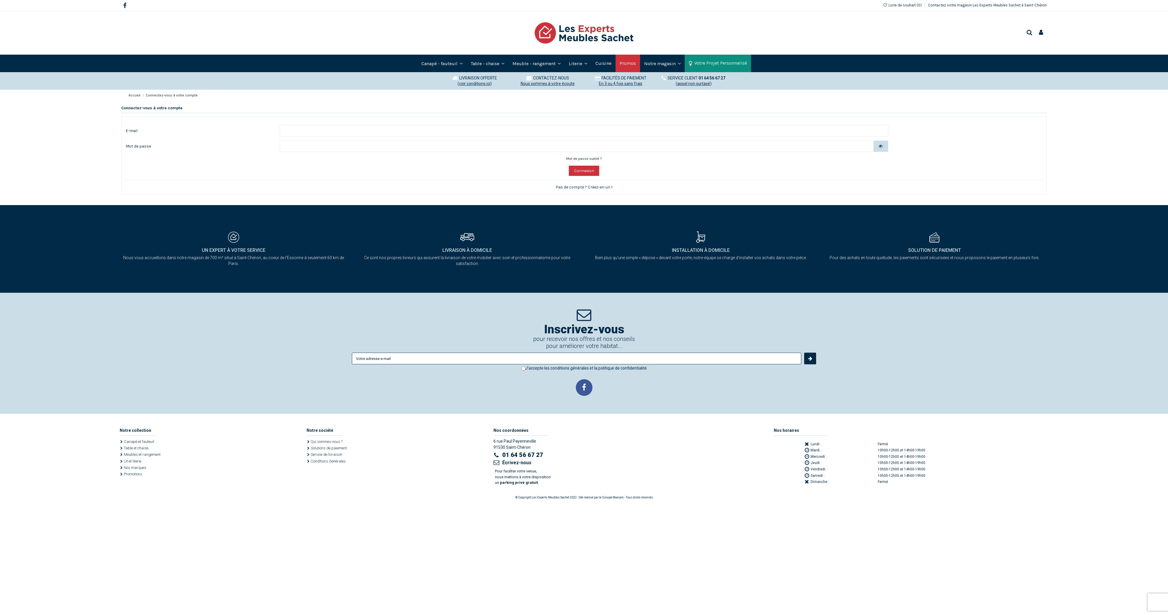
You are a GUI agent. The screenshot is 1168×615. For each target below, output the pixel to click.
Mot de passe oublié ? (584, 159)
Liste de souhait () (903, 5)
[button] (662, 63)
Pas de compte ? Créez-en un (584, 187)
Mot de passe (138, 146)
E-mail (132, 130)
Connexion (584, 171)
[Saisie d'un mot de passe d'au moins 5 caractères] (576, 147)
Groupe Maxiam (613, 498)
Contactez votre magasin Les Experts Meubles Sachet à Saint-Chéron (987, 5)
